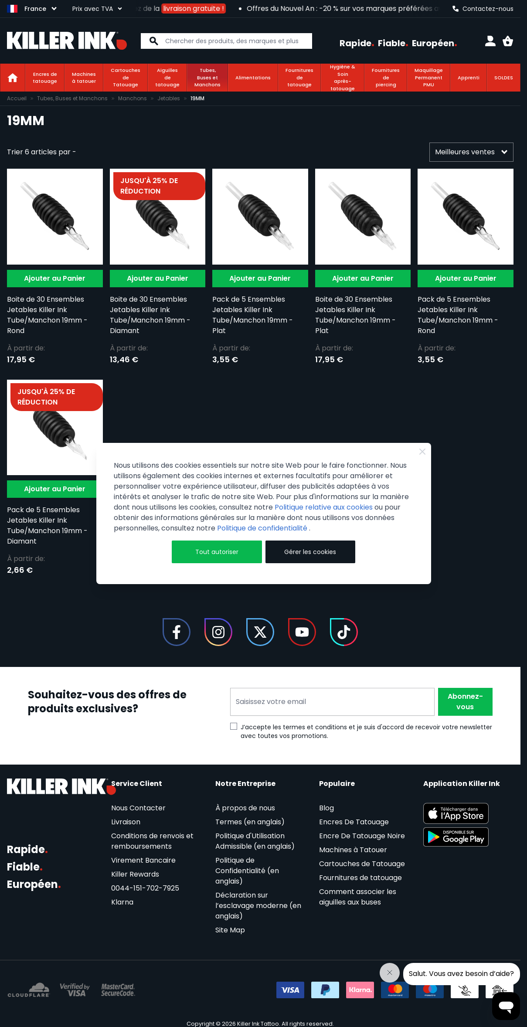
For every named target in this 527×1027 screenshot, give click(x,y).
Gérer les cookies (310, 552)
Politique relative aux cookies (324, 507)
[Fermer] (422, 451)
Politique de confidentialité (263, 528)
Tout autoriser (216, 552)
